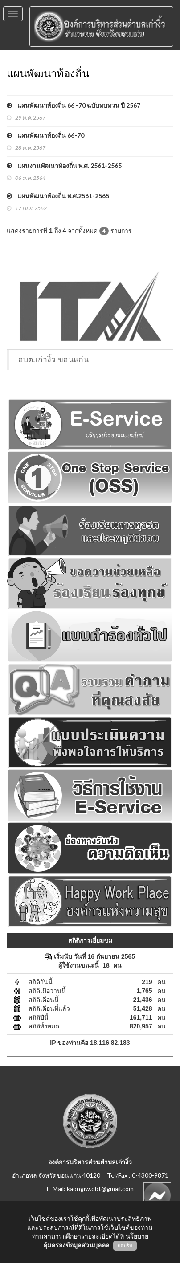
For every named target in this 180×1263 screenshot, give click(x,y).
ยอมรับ (125, 1245)
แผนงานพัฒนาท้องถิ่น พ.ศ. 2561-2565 (64, 165)
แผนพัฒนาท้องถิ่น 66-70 (45, 135)
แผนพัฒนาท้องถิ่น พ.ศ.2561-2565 (58, 195)
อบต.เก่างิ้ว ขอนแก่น (53, 359)
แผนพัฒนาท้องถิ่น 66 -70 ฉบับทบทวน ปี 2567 (73, 105)
